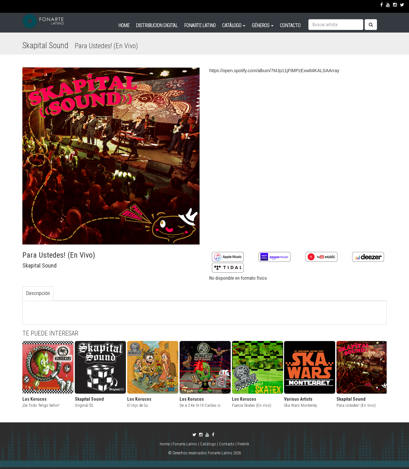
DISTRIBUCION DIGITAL (157, 25)
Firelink (243, 444)
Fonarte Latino (185, 444)
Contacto (227, 444)
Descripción (38, 293)
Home (165, 444)
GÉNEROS (263, 25)
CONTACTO (290, 25)
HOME (123, 25)
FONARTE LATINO (200, 25)
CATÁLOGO (233, 25)
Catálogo (208, 444)
